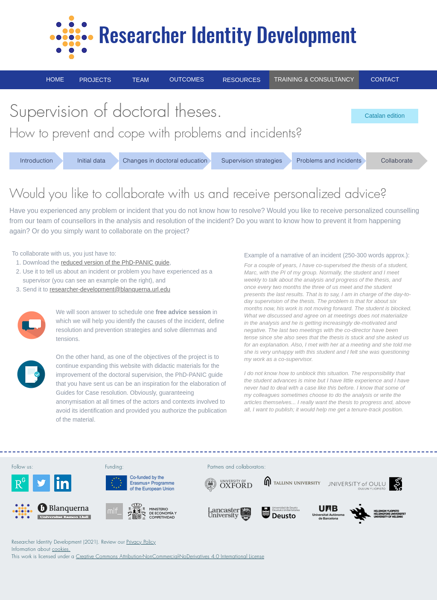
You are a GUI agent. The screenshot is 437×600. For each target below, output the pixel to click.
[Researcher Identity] (20, 483)
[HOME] (55, 79)
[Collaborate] (397, 160)
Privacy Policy (141, 541)
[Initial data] (91, 160)
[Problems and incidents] (329, 160)
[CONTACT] (384, 80)
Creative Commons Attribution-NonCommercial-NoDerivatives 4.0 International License (170, 556)
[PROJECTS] (95, 80)
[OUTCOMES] (186, 79)
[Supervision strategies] (251, 160)
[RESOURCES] (241, 80)
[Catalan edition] (384, 116)
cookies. (61, 549)
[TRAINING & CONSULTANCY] (314, 79)
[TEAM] (140, 80)
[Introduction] (36, 160)
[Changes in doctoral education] (165, 160)
